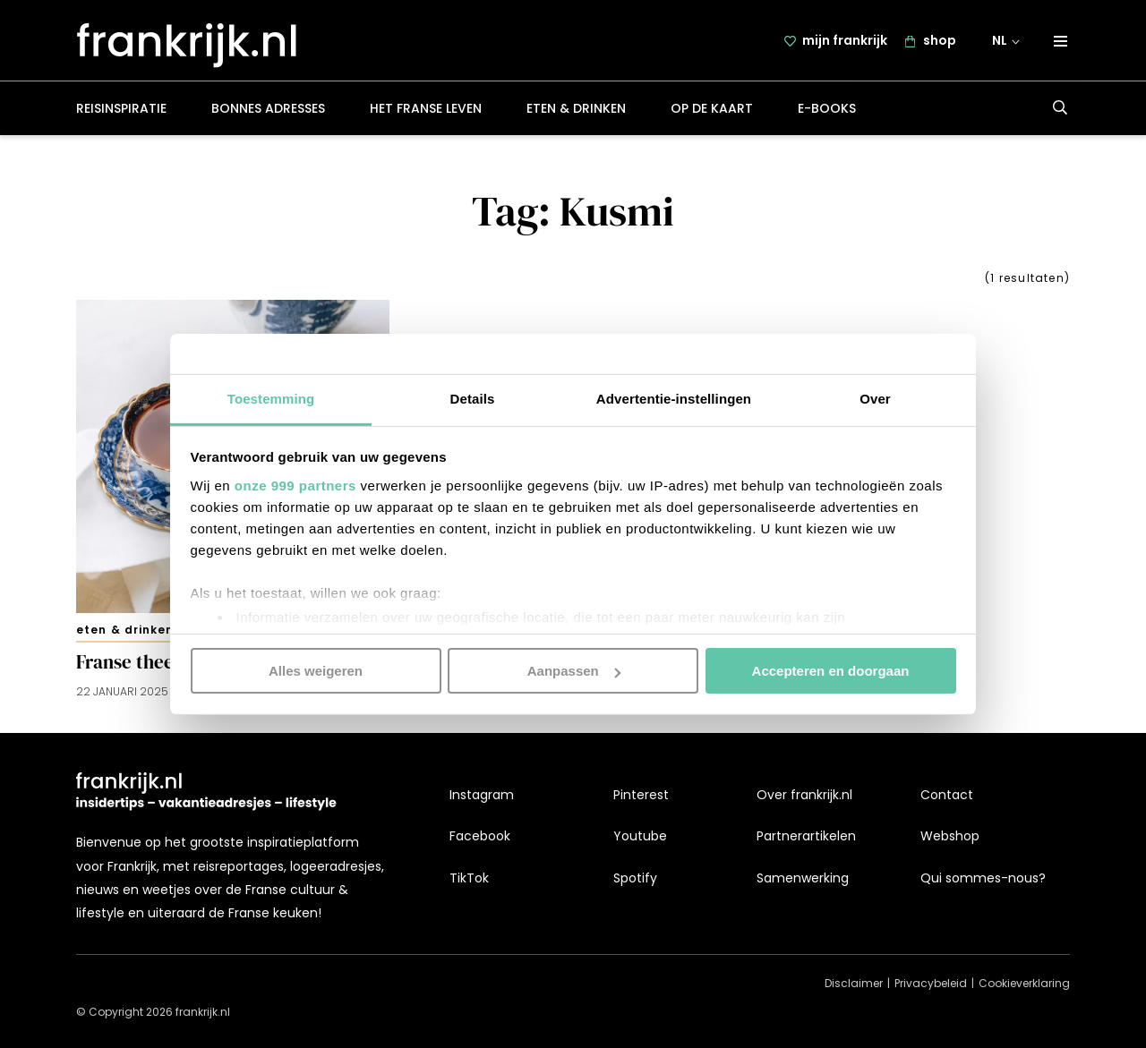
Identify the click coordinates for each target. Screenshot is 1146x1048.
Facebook (479, 837)
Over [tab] (875, 397)
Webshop (949, 837)
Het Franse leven (426, 111)
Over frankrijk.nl (804, 796)
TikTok (469, 878)
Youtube (640, 837)
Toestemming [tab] (271, 397)
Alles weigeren (316, 670)
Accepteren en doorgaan (831, 670)
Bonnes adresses (268, 111)
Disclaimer (854, 984)
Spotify (635, 878)
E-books (827, 111)
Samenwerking (803, 878)
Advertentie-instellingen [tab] (673, 397)
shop (939, 42)
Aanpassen (573, 670)
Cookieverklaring (1024, 984)
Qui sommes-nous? (983, 878)
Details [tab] (472, 397)
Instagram (481, 796)
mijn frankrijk (844, 42)
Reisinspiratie (121, 111)
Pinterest (641, 796)
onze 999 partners (295, 484)
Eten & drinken (576, 111)
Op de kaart (712, 111)
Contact (946, 796)
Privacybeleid (930, 984)
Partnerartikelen (806, 837)
